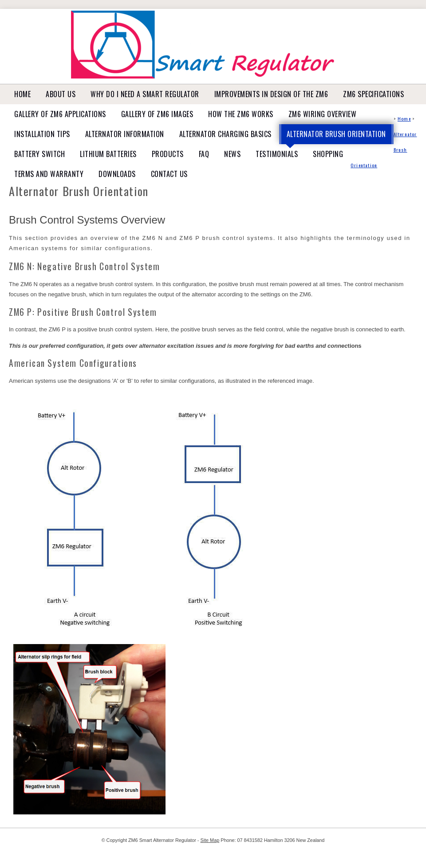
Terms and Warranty (48, 174)
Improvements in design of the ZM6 (271, 94)
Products (168, 154)
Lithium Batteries (108, 154)
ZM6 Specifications (373, 94)
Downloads (117, 174)
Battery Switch (39, 154)
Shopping (328, 154)
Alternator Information (124, 134)
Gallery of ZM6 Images (157, 114)
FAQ (204, 154)
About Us (60, 94)
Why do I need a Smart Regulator (145, 94)
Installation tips (42, 134)
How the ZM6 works (240, 114)
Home (22, 94)
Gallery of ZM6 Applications (60, 114)
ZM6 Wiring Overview (322, 114)
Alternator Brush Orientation (336, 134)
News (232, 154)
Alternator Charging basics (225, 134)
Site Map (209, 840)
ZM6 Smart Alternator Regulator (162, 840)
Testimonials (277, 154)
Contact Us (169, 174)
